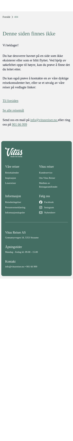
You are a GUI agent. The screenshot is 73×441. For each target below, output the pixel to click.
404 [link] (16, 17)
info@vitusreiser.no (14, 266)
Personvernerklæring (15, 207)
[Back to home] (36, 152)
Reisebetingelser (13, 202)
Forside (6, 17)
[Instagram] (53, 207)
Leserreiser (10, 183)
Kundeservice (45, 172)
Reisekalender (12, 172)
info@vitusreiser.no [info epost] (44, 120)
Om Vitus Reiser (47, 178)
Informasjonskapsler (15, 212)
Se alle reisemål (13, 110)
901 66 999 (31, 266)
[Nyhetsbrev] (53, 212)
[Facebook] (53, 202)
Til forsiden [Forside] (10, 101)
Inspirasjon (10, 178)
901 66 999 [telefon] (19, 124)
